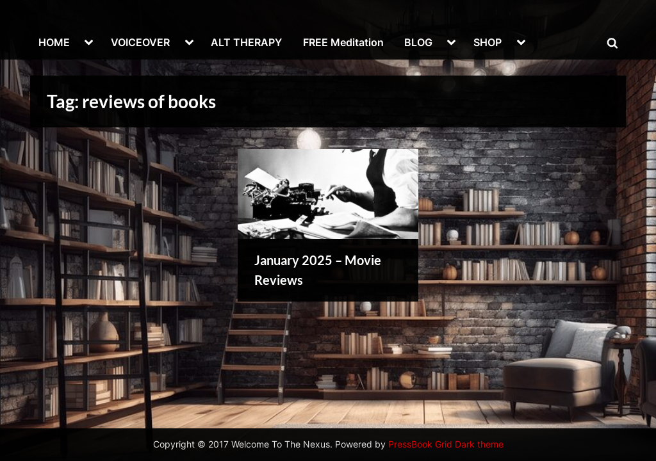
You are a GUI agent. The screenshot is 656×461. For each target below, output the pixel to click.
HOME (54, 42)
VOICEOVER (140, 42)
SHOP (487, 42)
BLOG (418, 42)
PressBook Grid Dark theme (446, 444)
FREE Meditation (343, 42)
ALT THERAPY (246, 42)
